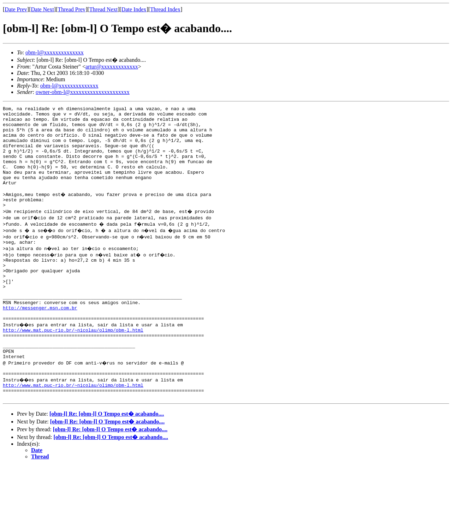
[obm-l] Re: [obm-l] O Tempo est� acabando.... (106, 458)
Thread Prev (71, 9)
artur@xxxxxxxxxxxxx (111, 67)
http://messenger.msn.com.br (40, 338)
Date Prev (16, 9)
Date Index (134, 9)
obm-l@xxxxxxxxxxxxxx (54, 52)
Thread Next (103, 9)
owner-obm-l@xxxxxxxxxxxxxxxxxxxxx (83, 92)
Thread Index (165, 9)
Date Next (42, 9)
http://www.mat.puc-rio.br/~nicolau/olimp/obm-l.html (73, 364)
